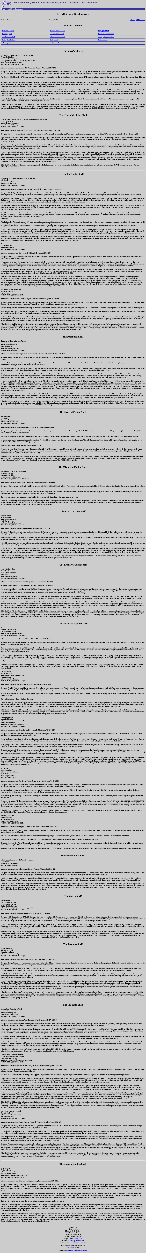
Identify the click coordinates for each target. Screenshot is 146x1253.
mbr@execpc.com (75, 1238)
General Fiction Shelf (57, 34)
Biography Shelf (103, 31)
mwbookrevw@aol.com (76, 1240)
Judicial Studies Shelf (57, 43)
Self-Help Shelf (7, 43)
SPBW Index (140, 20)
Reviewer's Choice (8, 31)
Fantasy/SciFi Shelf (8, 40)
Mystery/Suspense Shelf (106, 37)
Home (132, 20)
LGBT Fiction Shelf (8, 37)
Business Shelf (102, 40)
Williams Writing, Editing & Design (77, 1250)
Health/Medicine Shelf (57, 31)
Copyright (70, 1247)
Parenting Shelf (7, 34)
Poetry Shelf (54, 40)
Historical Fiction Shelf (106, 34)
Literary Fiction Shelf (57, 37)
